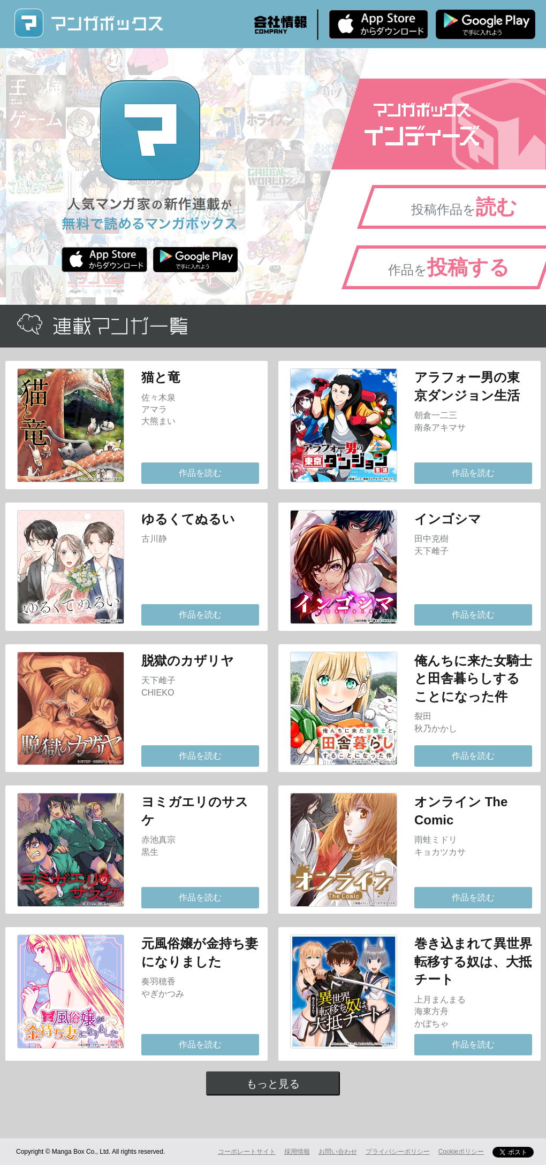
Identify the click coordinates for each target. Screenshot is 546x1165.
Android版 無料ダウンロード (485, 24)
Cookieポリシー (461, 1151)
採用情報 (297, 1151)
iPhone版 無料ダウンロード (378, 24)
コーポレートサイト (247, 1151)
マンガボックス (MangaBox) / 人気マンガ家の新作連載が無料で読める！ (88, 23)
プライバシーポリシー (398, 1151)
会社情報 (280, 24)
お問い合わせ (337, 1151)
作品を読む (200, 472)
